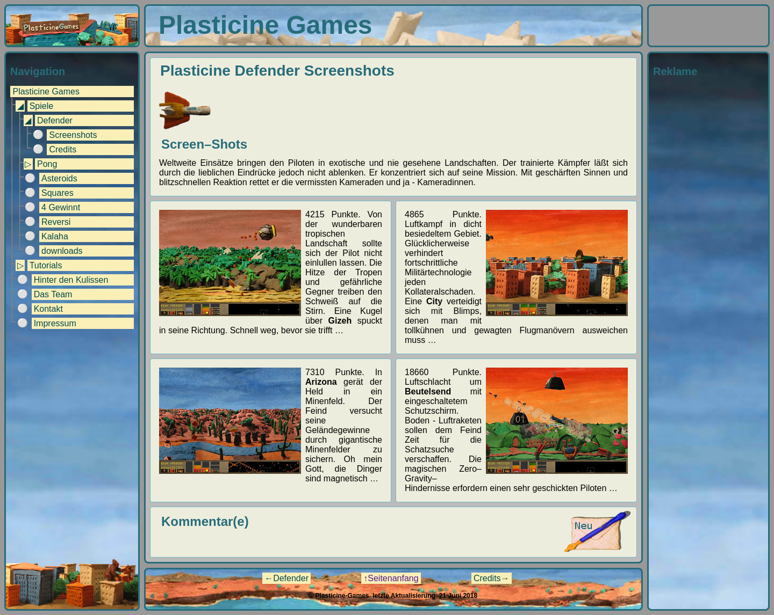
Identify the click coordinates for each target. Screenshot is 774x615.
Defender (55, 120)
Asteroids (59, 178)
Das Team (53, 294)
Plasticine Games (46, 91)
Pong (47, 164)
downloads (62, 250)
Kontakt (48, 308)
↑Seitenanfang (390, 578)
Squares (57, 192)
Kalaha (54, 236)
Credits (62, 149)
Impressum (55, 323)
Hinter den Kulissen (71, 279)
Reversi (55, 221)
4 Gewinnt (60, 207)
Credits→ (492, 578)
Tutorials (46, 265)
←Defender (286, 578)
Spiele (41, 106)
